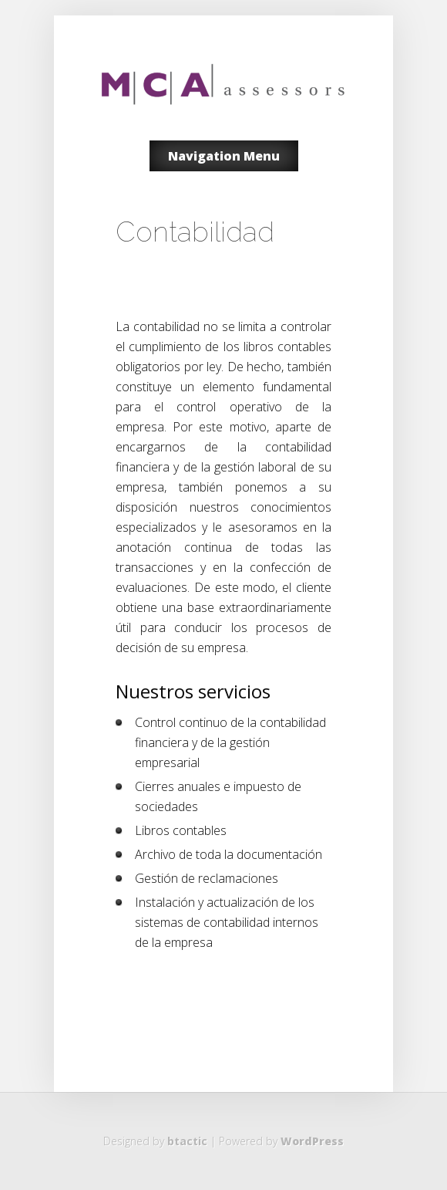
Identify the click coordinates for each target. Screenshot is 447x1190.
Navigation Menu (224, 155)
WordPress (312, 1141)
